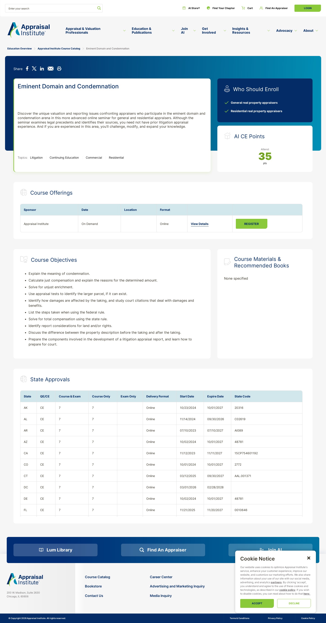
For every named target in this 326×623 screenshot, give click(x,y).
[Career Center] (177, 577)
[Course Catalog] (97, 577)
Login (308, 8)
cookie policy (287, 589)
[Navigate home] (25, 580)
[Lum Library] (55, 550)
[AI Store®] (191, 8)
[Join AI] (270, 550)
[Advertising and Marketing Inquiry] (177, 586)
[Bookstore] (97, 586)
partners (276, 582)
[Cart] (247, 8)
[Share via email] (51, 69)
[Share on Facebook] (27, 69)
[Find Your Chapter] (221, 8)
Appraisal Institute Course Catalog (59, 48)
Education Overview (19, 48)
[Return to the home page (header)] (29, 30)
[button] (309, 558)
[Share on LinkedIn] (42, 69)
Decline (294, 603)
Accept (257, 603)
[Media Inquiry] (177, 596)
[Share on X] (34, 69)
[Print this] (59, 69)
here (306, 593)
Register (251, 224)
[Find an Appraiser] (274, 8)
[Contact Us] (97, 596)
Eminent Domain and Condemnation (107, 48)
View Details (200, 224)
